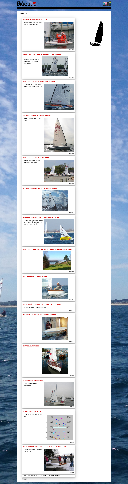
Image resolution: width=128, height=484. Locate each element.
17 (46, 475)
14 (40, 475)
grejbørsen (54, 8)
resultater (27, 8)
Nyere (25, 475)
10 (33, 475)
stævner (20, 8)
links (97, 8)
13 (38, 475)
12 (36, 475)
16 (44, 475)
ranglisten (36, 8)
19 (49, 475)
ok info (91, 8)
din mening (45, 8)
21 (53, 475)
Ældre (58, 475)
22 (55, 475)
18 (47, 475)
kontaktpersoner (81, 8)
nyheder (63, 8)
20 (51, 475)
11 (35, 475)
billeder (71, 8)
